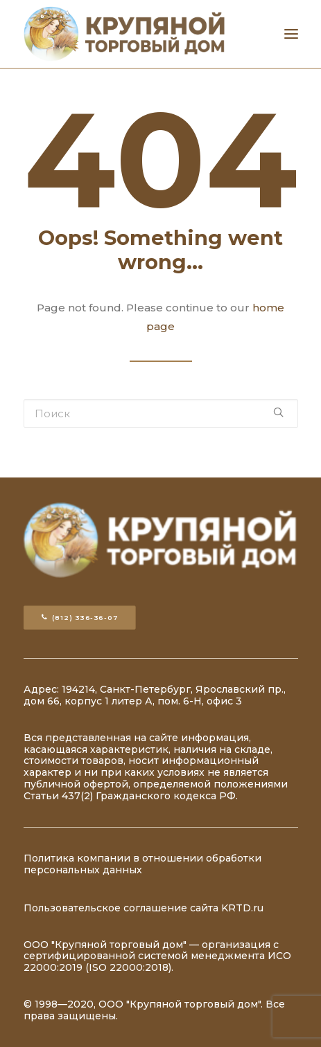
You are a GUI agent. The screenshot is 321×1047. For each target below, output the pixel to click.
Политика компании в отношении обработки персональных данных (142, 864)
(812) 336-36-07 (79, 618)
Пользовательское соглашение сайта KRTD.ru (143, 908)
